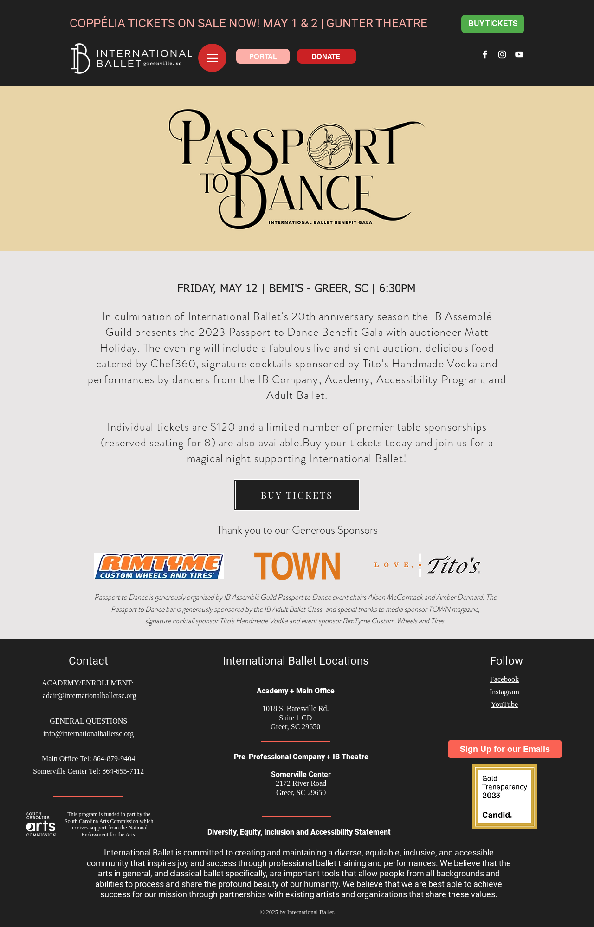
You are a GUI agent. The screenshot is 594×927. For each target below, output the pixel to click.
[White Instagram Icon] (502, 54)
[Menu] (212, 58)
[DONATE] (326, 56)
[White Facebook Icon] (485, 54)
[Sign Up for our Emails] (505, 749)
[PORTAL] (263, 56)
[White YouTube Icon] (519, 54)
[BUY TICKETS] (492, 24)
